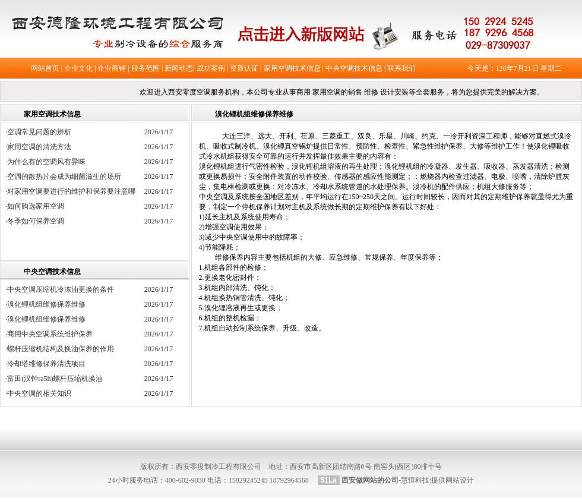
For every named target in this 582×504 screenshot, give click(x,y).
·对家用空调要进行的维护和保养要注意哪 (74, 191)
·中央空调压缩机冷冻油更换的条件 (59, 289)
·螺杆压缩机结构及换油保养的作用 (59, 349)
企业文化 (78, 68)
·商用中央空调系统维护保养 (49, 334)
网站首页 (45, 68)
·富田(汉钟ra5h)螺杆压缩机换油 (54, 378)
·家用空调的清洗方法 (41, 147)
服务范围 (145, 68)
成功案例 (211, 68)
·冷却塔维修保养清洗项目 (45, 364)
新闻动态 (179, 68)
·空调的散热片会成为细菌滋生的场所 (66, 176)
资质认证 (244, 68)
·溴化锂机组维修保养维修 (45, 304)
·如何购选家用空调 (38, 206)
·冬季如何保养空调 (38, 221)
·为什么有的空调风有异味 (49, 162)
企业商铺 (111, 68)
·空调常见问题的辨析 (41, 132)
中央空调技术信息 (353, 68)
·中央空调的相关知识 (38, 393)
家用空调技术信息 (292, 68)
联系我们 (401, 68)
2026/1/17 (158, 132)
